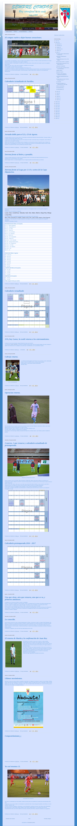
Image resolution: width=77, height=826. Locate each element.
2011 (56, 108)
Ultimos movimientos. (13, 678)
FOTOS (30, 31)
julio (57, 52)
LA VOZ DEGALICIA (14, 382)
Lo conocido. (10, 619)
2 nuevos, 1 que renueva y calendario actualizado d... (61, 74)
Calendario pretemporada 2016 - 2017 (20, 543)
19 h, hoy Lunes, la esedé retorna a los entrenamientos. (27, 339)
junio (58, 91)
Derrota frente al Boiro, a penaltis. (19, 154)
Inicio (29, 818)
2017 (56, 40)
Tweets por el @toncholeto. (59, 35)
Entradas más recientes (10, 818)
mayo (58, 93)
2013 (56, 105)
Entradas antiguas (47, 818)
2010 (56, 110)
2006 (56, 116)
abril (57, 94)
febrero (58, 98)
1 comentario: (22, 349)
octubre (58, 47)
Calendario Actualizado (14, 291)
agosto (58, 50)
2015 (56, 101)
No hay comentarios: (24, 74)
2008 (56, 113)
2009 (56, 111)
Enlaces (15, 31)
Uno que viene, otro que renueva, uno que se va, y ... (62, 80)
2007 (56, 115)
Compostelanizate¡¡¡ (13, 736)
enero (58, 99)
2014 (56, 103)
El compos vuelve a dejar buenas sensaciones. (23, 37)
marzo (58, 96)
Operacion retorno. (12, 393)
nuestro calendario (14, 344)
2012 (56, 106)
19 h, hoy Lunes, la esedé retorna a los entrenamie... (62, 68)
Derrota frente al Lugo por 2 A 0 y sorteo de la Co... (62, 64)
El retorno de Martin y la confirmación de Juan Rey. (26, 638)
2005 (56, 118)
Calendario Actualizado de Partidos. (19, 81)
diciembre (58, 43)
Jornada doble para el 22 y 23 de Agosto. (21, 134)
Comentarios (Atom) (31, 822)
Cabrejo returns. (11, 357)
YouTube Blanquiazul (23, 31)
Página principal (9, 31)
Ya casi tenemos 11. (12, 766)
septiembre (59, 48)
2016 (56, 42)
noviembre (59, 45)
